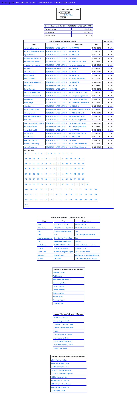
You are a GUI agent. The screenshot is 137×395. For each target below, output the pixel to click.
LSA (76, 231)
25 (67, 159)
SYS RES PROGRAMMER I (62, 241)
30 (26, 164)
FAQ (51, 3)
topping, (40, 248)
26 (71, 159)
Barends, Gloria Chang (31, 144)
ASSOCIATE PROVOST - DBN (63, 324)
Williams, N (41, 255)
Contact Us (58, 3)
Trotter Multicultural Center (60, 363)
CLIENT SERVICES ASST (62, 245)
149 (95, 200)
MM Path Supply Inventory (60, 387)
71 (71, 174)
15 (26, 159)
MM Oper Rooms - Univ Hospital (79, 109)
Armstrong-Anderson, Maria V (34, 123)
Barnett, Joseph (29, 137)
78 (38, 179)
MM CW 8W (73, 58)
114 (70, 189)
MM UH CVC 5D (74, 51)
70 (67, 174)
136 (31, 200)
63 (38, 174)
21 (50, 159)
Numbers (33, 3)
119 (95, 189)
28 (79, 159)
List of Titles (68, 15)
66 (50, 174)
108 (41, 189)
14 (71, 153)
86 (71, 179)
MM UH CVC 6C (74, 106)
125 (51, 194)
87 (75, 179)
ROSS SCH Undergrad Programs (61, 374)
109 (46, 189)
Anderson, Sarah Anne (31, 48)
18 (38, 159)
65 (46, 174)
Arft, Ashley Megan (30, 127)
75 (26, 179)
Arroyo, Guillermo (29, 79)
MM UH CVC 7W (74, 137)
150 (26, 205)
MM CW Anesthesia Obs (59, 377)
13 (67, 153)
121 (31, 194)
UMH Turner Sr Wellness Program (86, 259)
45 (26, 169)
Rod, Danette (57, 276)
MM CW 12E (73, 86)
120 (26, 194)
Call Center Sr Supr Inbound (63, 334)
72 (75, 174)
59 (83, 169)
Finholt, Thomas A (59, 290)
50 (46, 169)
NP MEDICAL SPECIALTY (62, 317)
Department (25, 3)
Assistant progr (59, 255)
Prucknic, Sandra (58, 300)
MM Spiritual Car (80, 224)
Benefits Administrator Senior (63, 328)
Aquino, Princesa (29, 55)
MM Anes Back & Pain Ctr (77, 133)
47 (34, 169)
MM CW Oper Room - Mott (77, 127)
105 (26, 189)
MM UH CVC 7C (74, 75)
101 (72, 184)
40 (67, 164)
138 (41, 200)
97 (54, 184)
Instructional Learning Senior (63, 345)
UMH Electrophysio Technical (85, 235)
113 (66, 189)
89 (83, 179)
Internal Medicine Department (85, 228)
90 (26, 184)
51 (50, 169)
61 (30, 174)
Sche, (39, 235)
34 (42, 164)
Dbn (76, 238)
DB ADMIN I (58, 259)
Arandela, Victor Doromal (32, 96)
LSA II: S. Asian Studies (59, 360)
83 (58, 179)
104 (87, 184)
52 (54, 169)
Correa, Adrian (58, 303)
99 (62, 184)
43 (79, 164)
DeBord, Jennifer (58, 286)
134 (95, 194)
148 (90, 200)
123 (41, 194)
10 (55, 153)
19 (42, 159)
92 (34, 184)
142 (61, 200)
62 (34, 174)
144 (70, 200)
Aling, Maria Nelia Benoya (32, 116)
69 (62, 174)
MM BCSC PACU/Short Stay (78, 92)
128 (66, 194)
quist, (39, 231)
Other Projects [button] (68, 3)
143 (66, 200)
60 (26, 174)
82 (54, 179)
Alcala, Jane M (29, 75)
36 (50, 164)
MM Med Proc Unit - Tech (77, 62)
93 (38, 184)
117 (85, 189)
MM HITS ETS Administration (61, 384)
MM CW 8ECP (73, 68)
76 (30, 179)
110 (51, 189)
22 (54, 159)
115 (75, 189)
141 (56, 200)
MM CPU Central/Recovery (78, 147)
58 (79, 169)
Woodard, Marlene (59, 273)
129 (70, 194)
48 (38, 169)
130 (75, 194)
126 (56, 194)
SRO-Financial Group (58, 391)
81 (50, 179)
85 (67, 179)
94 (42, 184)
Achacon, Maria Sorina (31, 109)
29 (83, 159)
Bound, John (42, 252)
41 (71, 164)
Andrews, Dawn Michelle (32, 62)
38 (58, 164)
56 (71, 169)
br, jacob (40, 259)
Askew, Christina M (30, 130)
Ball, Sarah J (28, 68)
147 (85, 200)
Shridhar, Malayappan (45, 238)
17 (34, 159)
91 (30, 184)
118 (90, 189)
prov (55, 235)
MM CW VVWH (74, 48)
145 (75, 200)
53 (58, 169)
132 (85, 194)
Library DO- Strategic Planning (61, 370)
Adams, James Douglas (32, 92)
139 (46, 200)
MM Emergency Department (78, 96)
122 (36, 194)
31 (30, 164)
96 (50, 184)
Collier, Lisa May (58, 293)
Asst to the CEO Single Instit (63, 341)
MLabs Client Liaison (61, 248)
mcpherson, (41, 228)
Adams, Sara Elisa (30, 72)
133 (90, 194)
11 (59, 153)
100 (67, 184)
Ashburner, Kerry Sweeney (32, 82)
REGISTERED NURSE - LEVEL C (56, 48)
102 (77, 184)
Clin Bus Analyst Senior (61, 338)
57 (75, 169)
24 (62, 159)
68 (58, 174)
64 (42, 174)
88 (79, 179)
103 (82, 184)
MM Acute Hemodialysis (77, 65)
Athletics (78, 241)
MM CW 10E (73, 89)
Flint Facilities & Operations (60, 380)
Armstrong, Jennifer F (31, 140)
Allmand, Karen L (29, 113)
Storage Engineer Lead (61, 321)
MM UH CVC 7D (74, 55)
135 (26, 200)
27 (75, 159)
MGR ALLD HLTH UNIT (61, 224)
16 (30, 159)
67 (54, 174)
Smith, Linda (42, 245)
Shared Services (43, 3)
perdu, (40, 224)
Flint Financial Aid (81, 248)
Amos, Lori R (28, 86)
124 (46, 194)
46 (30, 169)
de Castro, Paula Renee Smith (34, 51)
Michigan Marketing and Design (85, 245)
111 (56, 189)
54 (62, 169)
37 (54, 164)
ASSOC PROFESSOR (60, 348)
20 (46, 159)
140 (51, 200)
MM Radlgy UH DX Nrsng (77, 79)
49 (42, 169)
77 (34, 179)
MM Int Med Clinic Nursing (78, 99)
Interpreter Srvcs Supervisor (63, 228)
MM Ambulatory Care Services (79, 103)
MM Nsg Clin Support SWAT (78, 120)
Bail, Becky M (28, 133)
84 (62, 179)
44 (83, 164)
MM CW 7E (72, 72)
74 (83, 174)
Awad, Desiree (28, 99)
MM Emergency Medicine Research (87, 255)
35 (46, 164)
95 (46, 184)
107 (36, 189)
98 (58, 184)
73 (79, 174)
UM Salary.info (8, 3)
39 (62, 164)
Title (17, 3)
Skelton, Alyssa (58, 296)
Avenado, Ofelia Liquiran (32, 65)
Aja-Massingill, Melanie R (32, 58)
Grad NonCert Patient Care (63, 238)
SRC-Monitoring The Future (60, 367)
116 (80, 189)
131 (80, 194)
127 (61, 194)
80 (46, 179)
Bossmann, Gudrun (59, 283)
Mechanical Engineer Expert (63, 252)
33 (38, 164)
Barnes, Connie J (29, 89)
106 (31, 189)
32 (34, 164)
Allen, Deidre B (29, 106)
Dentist (56, 331)
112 (61, 189)
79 (42, 179)
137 (36, 200)
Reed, (39, 241)
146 (80, 200)
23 (58, 159)
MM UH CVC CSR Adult (76, 113)
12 (63, 153)
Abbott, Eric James (30, 147)
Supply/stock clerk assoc (62, 231)
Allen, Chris (27, 120)
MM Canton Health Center (77, 123)
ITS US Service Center (82, 252)
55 (67, 169)
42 (75, 164)
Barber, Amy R (28, 103)
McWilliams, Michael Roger (62, 279)
